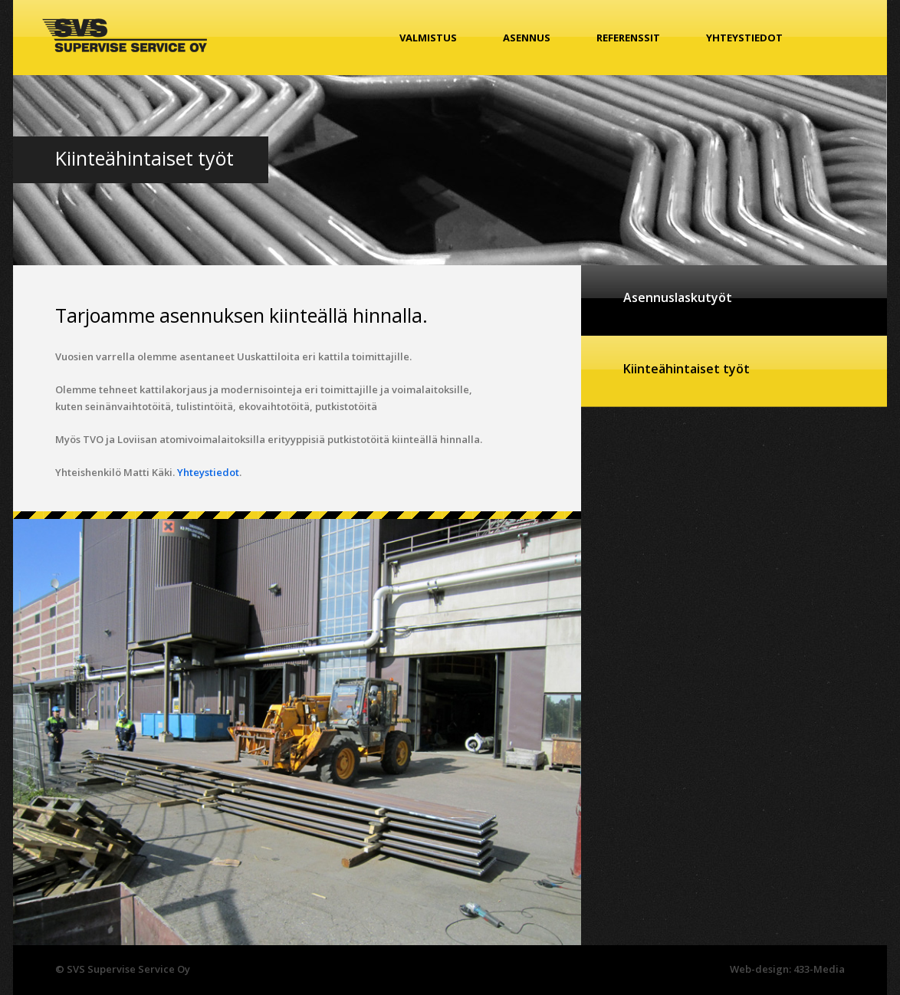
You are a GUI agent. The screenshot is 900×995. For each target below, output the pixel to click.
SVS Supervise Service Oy (124, 35)
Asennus (526, 37)
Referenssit (628, 37)
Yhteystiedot (744, 37)
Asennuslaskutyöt (677, 297)
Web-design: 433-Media (787, 969)
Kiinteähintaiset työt (686, 368)
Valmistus (428, 37)
